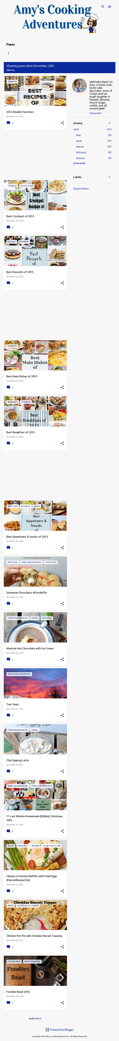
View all (10, 70)
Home (9, 53)
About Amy (47, 53)
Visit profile (95, 113)
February (81, 152)
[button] (62, 123)
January (80, 158)
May (78, 135)
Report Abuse (81, 188)
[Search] (103, 7)
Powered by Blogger (59, 1029)
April (79, 140)
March (80, 146)
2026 (76, 129)
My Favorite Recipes (91, 53)
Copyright (67, 53)
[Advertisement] (34, 155)
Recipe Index (27, 53)
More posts (35, 1019)
